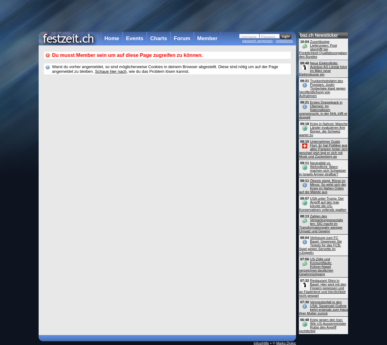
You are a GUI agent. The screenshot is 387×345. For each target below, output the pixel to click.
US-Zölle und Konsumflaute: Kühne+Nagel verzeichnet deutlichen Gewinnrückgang (316, 266)
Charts (158, 38)
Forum (182, 38)
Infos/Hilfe (261, 343)
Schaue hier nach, (111, 71)
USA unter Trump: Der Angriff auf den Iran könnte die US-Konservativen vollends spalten (322, 204)
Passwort (268, 37)
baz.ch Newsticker (319, 35)
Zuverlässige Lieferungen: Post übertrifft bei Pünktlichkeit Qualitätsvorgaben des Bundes (323, 49)
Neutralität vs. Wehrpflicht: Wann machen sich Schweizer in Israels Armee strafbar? (322, 168)
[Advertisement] (167, 15)
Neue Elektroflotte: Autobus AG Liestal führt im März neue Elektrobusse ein (323, 68)
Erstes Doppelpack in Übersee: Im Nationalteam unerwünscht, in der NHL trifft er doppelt (323, 109)
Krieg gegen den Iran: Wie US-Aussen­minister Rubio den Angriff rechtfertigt (322, 325)
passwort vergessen (257, 41)
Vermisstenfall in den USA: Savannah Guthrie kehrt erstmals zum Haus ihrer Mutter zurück (323, 307)
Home (111, 38)
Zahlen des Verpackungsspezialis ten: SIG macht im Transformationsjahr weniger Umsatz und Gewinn (321, 223)
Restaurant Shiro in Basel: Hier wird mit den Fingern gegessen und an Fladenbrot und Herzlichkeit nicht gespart (322, 288)
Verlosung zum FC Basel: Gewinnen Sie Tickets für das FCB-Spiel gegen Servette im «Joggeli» (320, 245)
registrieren (284, 41)
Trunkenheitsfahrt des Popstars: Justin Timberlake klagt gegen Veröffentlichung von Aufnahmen (322, 88)
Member (207, 38)
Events (134, 38)
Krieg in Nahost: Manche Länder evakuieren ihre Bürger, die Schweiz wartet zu (323, 129)
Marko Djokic (286, 343)
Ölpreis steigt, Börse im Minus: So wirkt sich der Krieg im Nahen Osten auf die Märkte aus (322, 186)
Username (249, 37)
